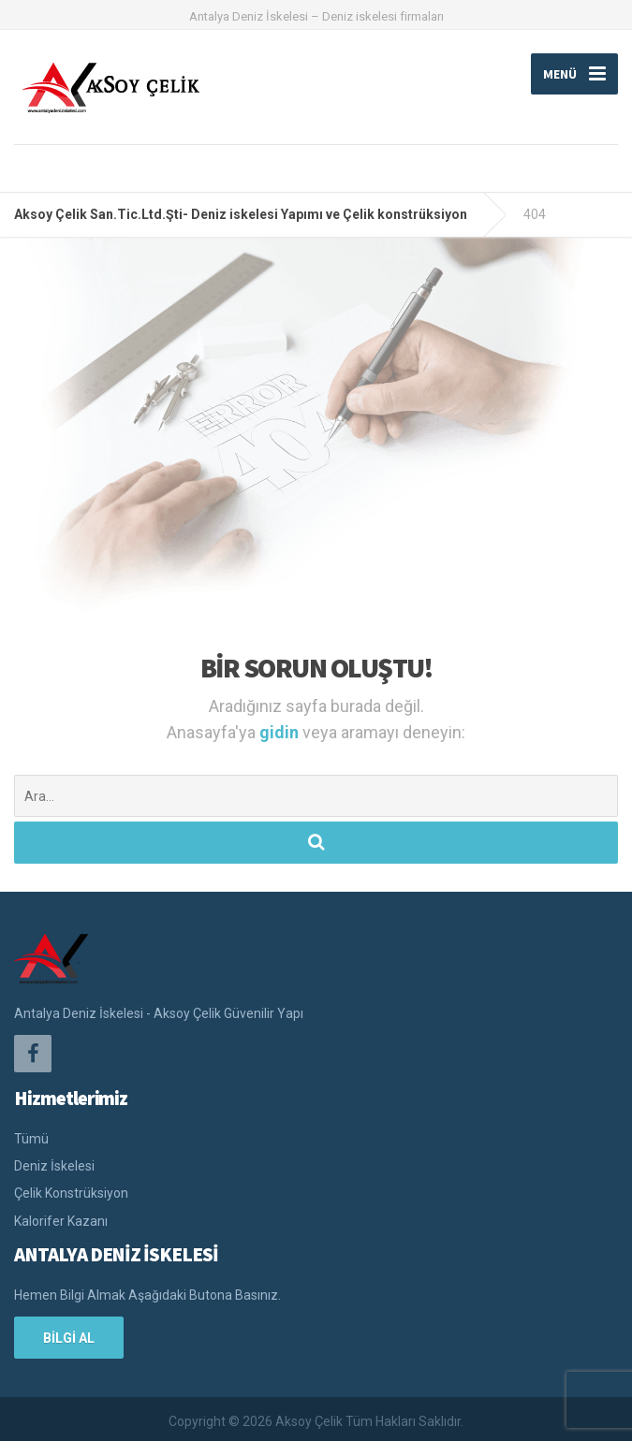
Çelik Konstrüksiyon (71, 1193)
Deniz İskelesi (54, 1165)
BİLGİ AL (69, 1338)
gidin (280, 732)
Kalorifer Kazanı (61, 1221)
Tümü (31, 1138)
